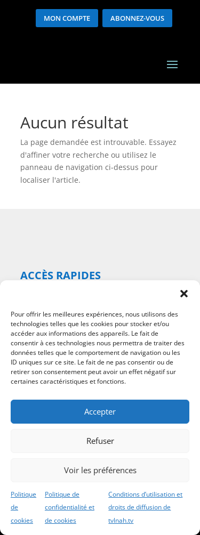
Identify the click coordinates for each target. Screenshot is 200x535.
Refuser (100, 440)
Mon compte (67, 18)
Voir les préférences (100, 470)
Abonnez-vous (137, 18)
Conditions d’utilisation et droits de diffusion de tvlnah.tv (145, 507)
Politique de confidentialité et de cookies (69, 507)
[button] (184, 293)
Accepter (100, 411)
